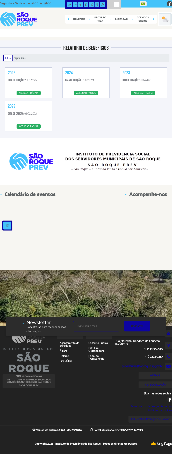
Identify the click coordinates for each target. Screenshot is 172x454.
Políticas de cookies (160, 410)
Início (8, 58)
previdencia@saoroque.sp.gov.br (142, 366)
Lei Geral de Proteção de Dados (150, 419)
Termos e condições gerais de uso (151, 406)
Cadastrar (137, 326)
